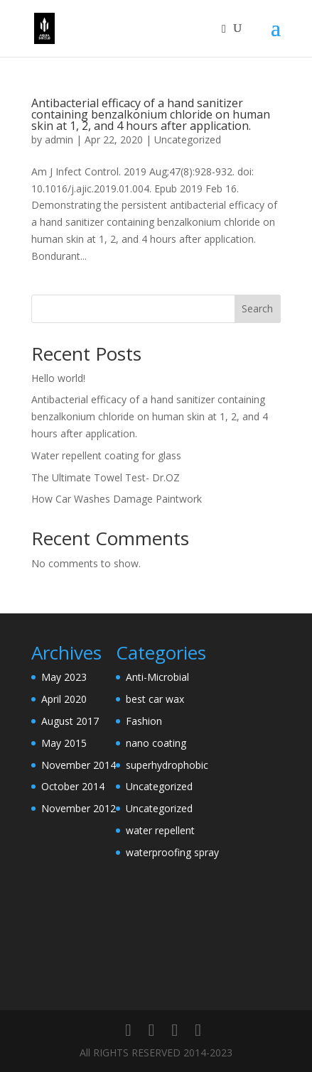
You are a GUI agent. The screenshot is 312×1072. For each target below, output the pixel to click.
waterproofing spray (172, 852)
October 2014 (72, 786)
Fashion (144, 721)
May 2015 (64, 743)
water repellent (160, 830)
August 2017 (70, 721)
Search (257, 308)
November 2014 (78, 765)
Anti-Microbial (157, 677)
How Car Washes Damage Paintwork (116, 498)
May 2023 (64, 677)
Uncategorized (187, 139)
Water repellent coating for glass (106, 455)
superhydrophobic (167, 765)
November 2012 (78, 808)
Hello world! (58, 378)
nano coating (156, 743)
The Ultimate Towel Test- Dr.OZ (105, 477)
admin (59, 139)
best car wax (155, 699)
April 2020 (64, 699)
